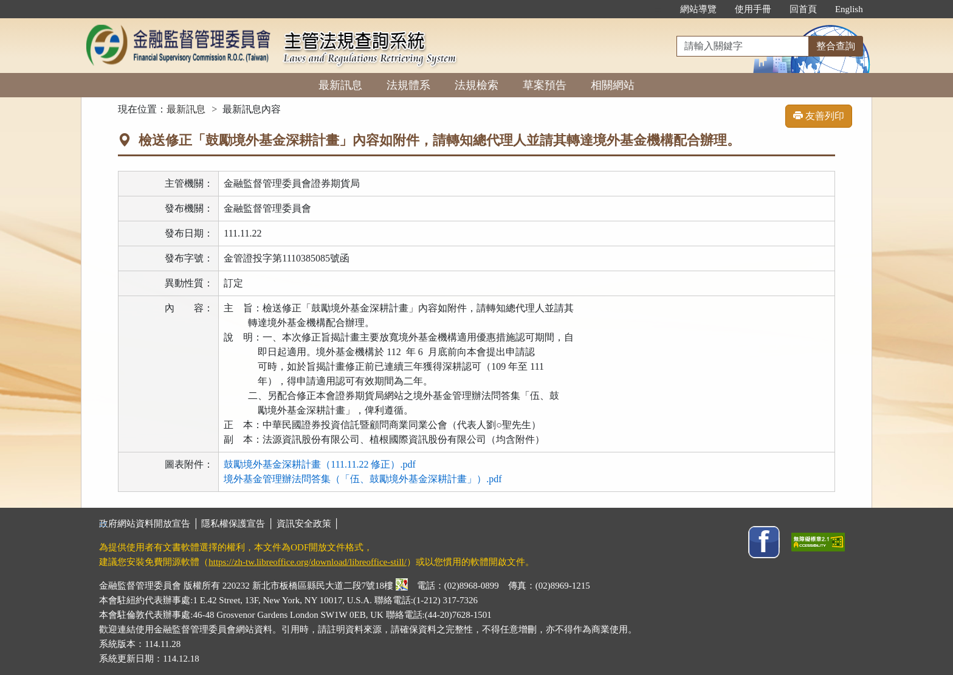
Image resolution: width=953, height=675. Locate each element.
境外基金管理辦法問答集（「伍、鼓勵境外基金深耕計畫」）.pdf (362, 479)
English (849, 9)
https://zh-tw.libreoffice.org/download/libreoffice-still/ (307, 562)
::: (658, 9)
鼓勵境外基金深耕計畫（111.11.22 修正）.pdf (320, 464)
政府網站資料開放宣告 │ (150, 523)
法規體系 (408, 85)
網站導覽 (698, 9)
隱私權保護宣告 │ (238, 523)
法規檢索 (476, 85)
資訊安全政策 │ (308, 523)
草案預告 (544, 85)
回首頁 (803, 9)
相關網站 (613, 85)
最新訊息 (340, 85)
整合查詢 (835, 46)
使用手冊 (753, 9)
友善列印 (818, 116)
